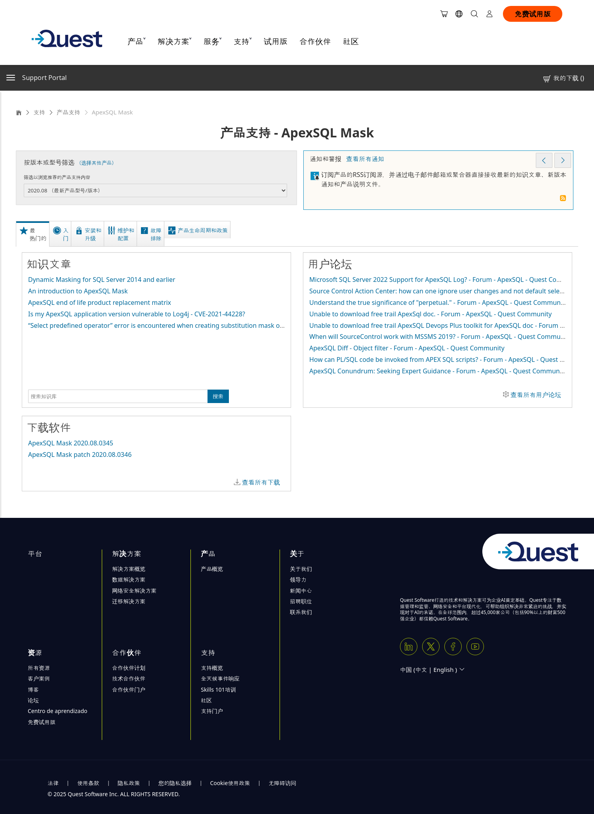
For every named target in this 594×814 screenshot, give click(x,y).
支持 (39, 112)
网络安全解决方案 (134, 590)
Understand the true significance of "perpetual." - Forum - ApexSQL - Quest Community (438, 302)
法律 (53, 783)
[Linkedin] (408, 646)
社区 (351, 41)
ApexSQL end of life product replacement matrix (99, 302)
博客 (33, 689)
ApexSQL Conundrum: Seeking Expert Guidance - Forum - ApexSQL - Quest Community (438, 371)
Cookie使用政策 (230, 783)
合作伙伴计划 (128, 667)
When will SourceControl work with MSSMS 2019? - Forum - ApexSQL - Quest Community (440, 336)
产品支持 (68, 112)
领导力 (298, 579)
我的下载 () (563, 78)
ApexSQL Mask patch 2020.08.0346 (79, 454)
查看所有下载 (261, 482)
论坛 (33, 700)
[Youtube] (475, 646)
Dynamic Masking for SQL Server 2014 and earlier (101, 279)
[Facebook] (453, 646)
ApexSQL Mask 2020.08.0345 (70, 443)
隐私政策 (129, 783)
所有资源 (39, 667)
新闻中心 (301, 590)
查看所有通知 (365, 158)
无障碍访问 (282, 783)
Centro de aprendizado (57, 711)
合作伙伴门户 (128, 689)
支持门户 (212, 711)
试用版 (275, 41)
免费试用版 (532, 14)
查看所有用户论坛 (535, 394)
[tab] (34, 233)
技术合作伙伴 (128, 678)
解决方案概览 (128, 568)
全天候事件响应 (220, 678)
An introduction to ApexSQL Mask (78, 291)
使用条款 (88, 783)
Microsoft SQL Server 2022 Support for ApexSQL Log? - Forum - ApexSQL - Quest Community (446, 279)
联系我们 (301, 612)
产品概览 (212, 568)
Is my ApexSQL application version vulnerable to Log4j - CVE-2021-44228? (136, 314)
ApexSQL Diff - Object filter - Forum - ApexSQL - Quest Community (407, 348)
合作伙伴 (315, 41)
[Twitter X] (431, 646)
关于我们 (301, 568)
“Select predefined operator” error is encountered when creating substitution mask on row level (170, 325)
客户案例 (39, 678)
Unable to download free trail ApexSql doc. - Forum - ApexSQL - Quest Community (430, 314)
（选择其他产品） (96, 162)
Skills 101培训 (218, 689)
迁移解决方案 (128, 601)
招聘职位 (301, 601)
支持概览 (212, 667)
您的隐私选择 (175, 783)
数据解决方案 (128, 579)
